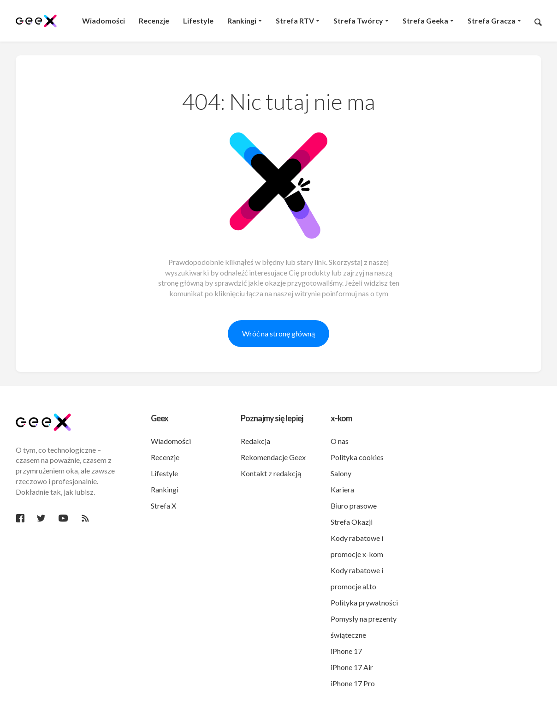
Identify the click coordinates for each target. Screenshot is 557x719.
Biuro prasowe (354, 505)
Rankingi (164, 489)
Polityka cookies (357, 457)
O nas (340, 441)
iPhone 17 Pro (353, 683)
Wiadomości (171, 441)
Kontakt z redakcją (271, 473)
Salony (341, 473)
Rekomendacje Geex (273, 457)
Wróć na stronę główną (278, 333)
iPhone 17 (346, 651)
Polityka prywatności (364, 602)
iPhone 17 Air (352, 667)
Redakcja (255, 441)
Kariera (342, 489)
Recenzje (165, 457)
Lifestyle (164, 473)
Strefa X (163, 505)
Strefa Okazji (352, 521)
